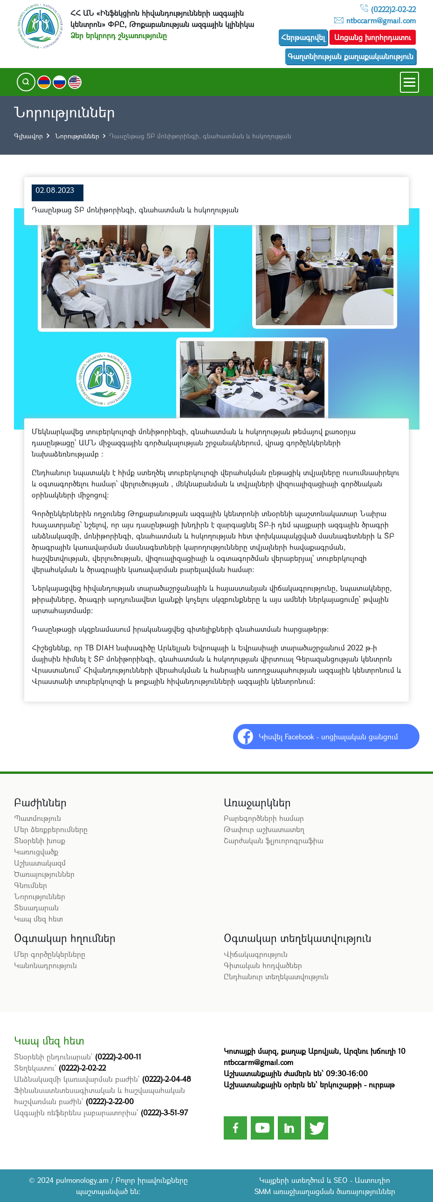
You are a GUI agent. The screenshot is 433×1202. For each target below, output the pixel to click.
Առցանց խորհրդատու (372, 37)
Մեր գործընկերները (49, 954)
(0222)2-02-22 (393, 9)
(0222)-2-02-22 (82, 1067)
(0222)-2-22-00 (110, 1101)
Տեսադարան (36, 907)
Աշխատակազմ (40, 862)
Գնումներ (30, 885)
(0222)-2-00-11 (118, 1056)
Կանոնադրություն (45, 965)
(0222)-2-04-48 (166, 1079)
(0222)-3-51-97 (164, 1112)
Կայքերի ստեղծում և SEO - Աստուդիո (324, 1180)
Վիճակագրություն (256, 954)
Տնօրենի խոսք (39, 840)
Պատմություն (37, 818)
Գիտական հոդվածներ (263, 965)
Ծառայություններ (44, 874)
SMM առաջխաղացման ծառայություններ (324, 1191)
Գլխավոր (28, 135)
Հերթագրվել (303, 37)
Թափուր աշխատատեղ (264, 829)
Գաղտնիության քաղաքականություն (350, 56)
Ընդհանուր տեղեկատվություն (276, 976)
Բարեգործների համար (264, 818)
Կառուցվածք (36, 851)
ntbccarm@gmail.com (381, 20)
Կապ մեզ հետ (38, 918)
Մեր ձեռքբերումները (51, 829)
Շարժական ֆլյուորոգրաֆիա (273, 840)
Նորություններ (76, 135)
